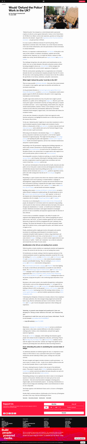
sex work (51, 133)
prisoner (53, 261)
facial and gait (50, 172)
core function (50, 51)
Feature (46, 422)
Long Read (47, 427)
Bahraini (48, 198)
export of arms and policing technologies (35, 194)
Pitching (4, 425)
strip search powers (28, 128)
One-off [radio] (74, 404)
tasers (46, 126)
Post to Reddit (48, 397)
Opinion (46, 424)
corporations (36, 162)
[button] (3, 1)
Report (46, 425)
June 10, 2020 (39, 321)
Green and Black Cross (33, 275)
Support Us (82, 1)
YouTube (67, 421)
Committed (26, 424)
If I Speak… (26, 421)
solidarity (58, 261)
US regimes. (56, 198)
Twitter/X (68, 423)
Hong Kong (42, 198)
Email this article (42, 397)
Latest (46, 421)
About (3, 421)
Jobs (3, 427)
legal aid (47, 327)
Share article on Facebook (33, 397)
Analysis (46, 423)
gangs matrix (44, 170)
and (44, 126)
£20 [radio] (56, 407)
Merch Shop (5, 424)
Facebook (68, 427)
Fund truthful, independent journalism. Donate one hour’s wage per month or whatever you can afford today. (20, 407)
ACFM (24, 422)
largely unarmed (51, 57)
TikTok (67, 424)
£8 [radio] (51, 407)
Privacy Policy (60, 442)
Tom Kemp (13, 13)
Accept (82, 442)
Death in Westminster (29, 423)
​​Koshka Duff (21, 13)
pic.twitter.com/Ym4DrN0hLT (40, 318)
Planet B (25, 427)
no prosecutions (45, 92)
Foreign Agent (27, 425)
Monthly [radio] (54, 404)
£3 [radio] (46, 407)
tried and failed (44, 66)
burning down (45, 286)
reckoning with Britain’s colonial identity (45, 190)
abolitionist (32, 263)
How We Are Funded (7, 423)
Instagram (68, 422)
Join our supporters (79, 438)
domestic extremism (58, 169)
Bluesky (67, 425)
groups (25, 263)
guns (41, 126)
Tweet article (25, 397)
